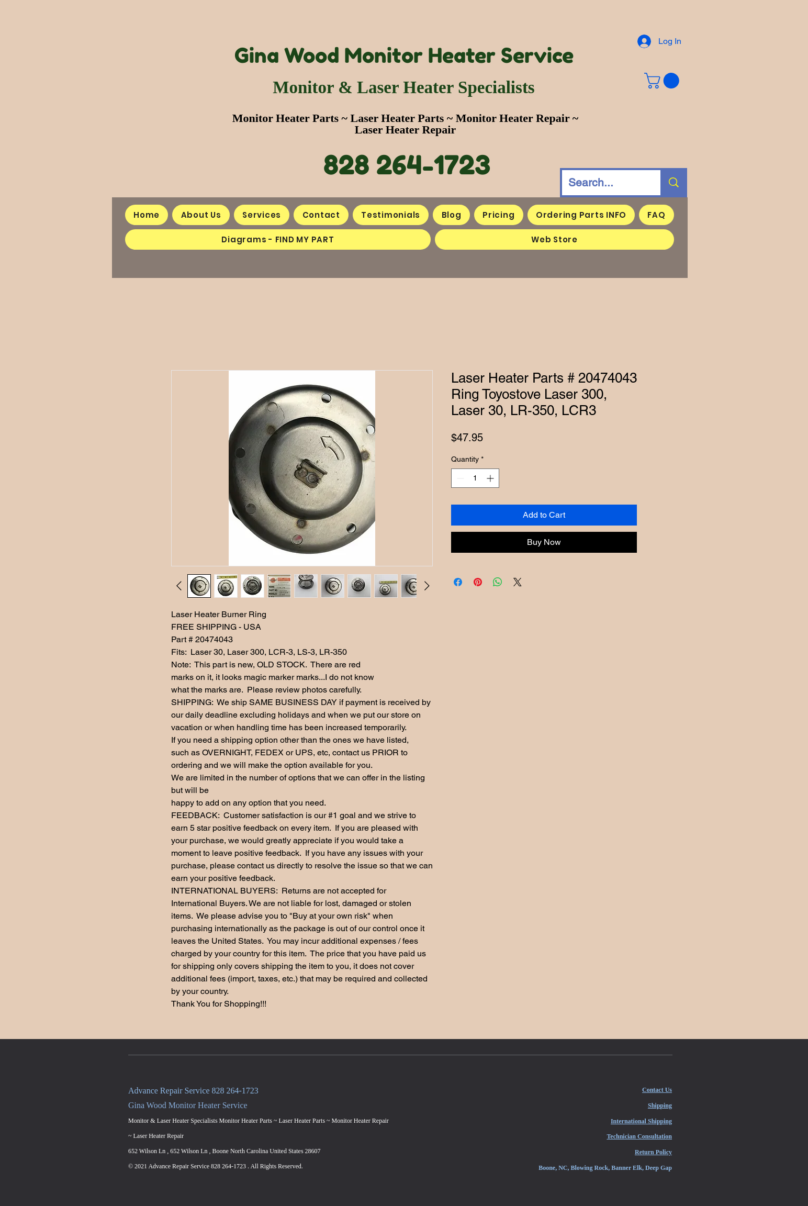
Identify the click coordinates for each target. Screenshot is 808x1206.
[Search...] (603, 182)
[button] (663, 80)
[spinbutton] (475, 478)
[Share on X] (517, 582)
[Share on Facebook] (458, 582)
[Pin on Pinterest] (478, 582)
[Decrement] (459, 478)
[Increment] (491, 478)
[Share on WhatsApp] (497, 582)
